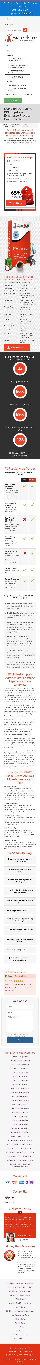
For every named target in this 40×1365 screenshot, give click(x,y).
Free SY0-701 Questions (20, 1057)
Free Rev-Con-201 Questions (20, 1061)
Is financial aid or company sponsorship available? (20, 940)
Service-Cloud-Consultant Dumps (20, 1291)
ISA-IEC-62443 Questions (20, 1136)
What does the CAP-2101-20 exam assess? (20, 870)
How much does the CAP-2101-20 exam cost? (20, 930)
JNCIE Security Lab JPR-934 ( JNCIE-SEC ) (16, 72)
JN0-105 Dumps (20, 1323)
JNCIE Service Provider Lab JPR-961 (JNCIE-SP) (16, 77)
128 (21, 162)
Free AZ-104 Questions (20, 1081)
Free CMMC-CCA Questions (20, 1100)
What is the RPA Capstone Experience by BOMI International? (20, 860)
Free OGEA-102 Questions (20, 1128)
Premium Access (13, 100)
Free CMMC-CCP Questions (20, 1093)
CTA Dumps (20, 1331)
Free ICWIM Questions (20, 1112)
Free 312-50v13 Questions (20, 1108)
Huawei (10, 81)
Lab (8, 51)
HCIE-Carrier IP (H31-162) (17, 85)
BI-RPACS (26, 125)
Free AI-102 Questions (20, 1104)
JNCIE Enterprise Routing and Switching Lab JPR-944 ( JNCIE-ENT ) (17, 65)
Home (8, 45)
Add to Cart (18, 203)
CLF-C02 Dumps (20, 1319)
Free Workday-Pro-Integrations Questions (20, 1160)
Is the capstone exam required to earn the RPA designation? (20, 881)
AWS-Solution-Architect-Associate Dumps (20, 1283)
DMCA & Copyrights (26, 1355)
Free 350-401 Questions (20, 1085)
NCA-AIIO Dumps (20, 1339)
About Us (20, 1348)
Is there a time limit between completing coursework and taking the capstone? (20, 920)
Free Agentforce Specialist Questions (20, 1140)
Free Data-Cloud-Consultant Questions (20, 1156)
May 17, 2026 (21, 169)
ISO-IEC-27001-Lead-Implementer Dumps (20, 1311)
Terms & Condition (26, 1351)
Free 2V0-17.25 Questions (20, 1089)
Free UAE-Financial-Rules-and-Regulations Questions (20, 1165)
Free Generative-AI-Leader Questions (20, 1144)
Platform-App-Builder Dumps (20, 1295)
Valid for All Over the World (18, 181)
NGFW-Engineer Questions (20, 1132)
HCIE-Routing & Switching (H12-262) (17, 89)
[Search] (25, 30)
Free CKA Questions (20, 1116)
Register (9, 24)
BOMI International (14, 125)
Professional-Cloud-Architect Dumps (20, 1287)
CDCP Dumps (20, 1327)
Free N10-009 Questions (20, 1073)
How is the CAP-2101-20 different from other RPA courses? (20, 891)
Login (10, 19)
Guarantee (12, 1351)
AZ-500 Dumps (20, 1299)
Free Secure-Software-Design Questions (20, 1152)
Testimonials (26, 95)
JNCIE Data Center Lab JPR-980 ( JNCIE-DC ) (16, 59)
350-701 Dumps (20, 1307)
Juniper (10, 55)
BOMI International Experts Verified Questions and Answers (20, 174)
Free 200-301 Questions (20, 1077)
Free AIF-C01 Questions (20, 1097)
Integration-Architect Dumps (20, 1315)
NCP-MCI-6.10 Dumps (20, 1335)
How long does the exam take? (17, 911)
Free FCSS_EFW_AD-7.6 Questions (20, 1148)
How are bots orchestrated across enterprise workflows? (20, 959)
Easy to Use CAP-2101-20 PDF (19, 178)
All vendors (11, 95)
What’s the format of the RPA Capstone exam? (20, 901)
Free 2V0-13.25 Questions (20, 1065)
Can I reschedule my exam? (16, 950)
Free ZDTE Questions (20, 1069)
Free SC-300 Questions (20, 1124)
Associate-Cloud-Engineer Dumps (20, 1303)
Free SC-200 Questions (20, 1120)
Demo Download (17, 347)
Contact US (12, 1355)
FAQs (29, 1348)
